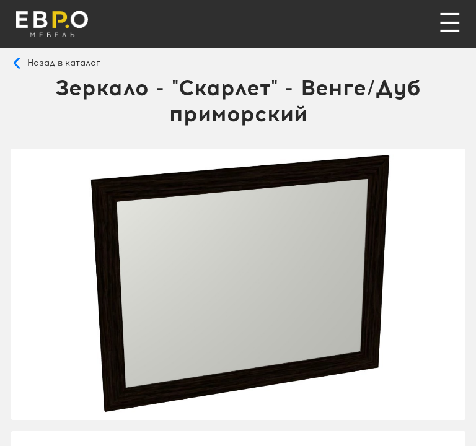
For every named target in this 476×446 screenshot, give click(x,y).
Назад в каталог (63, 63)
